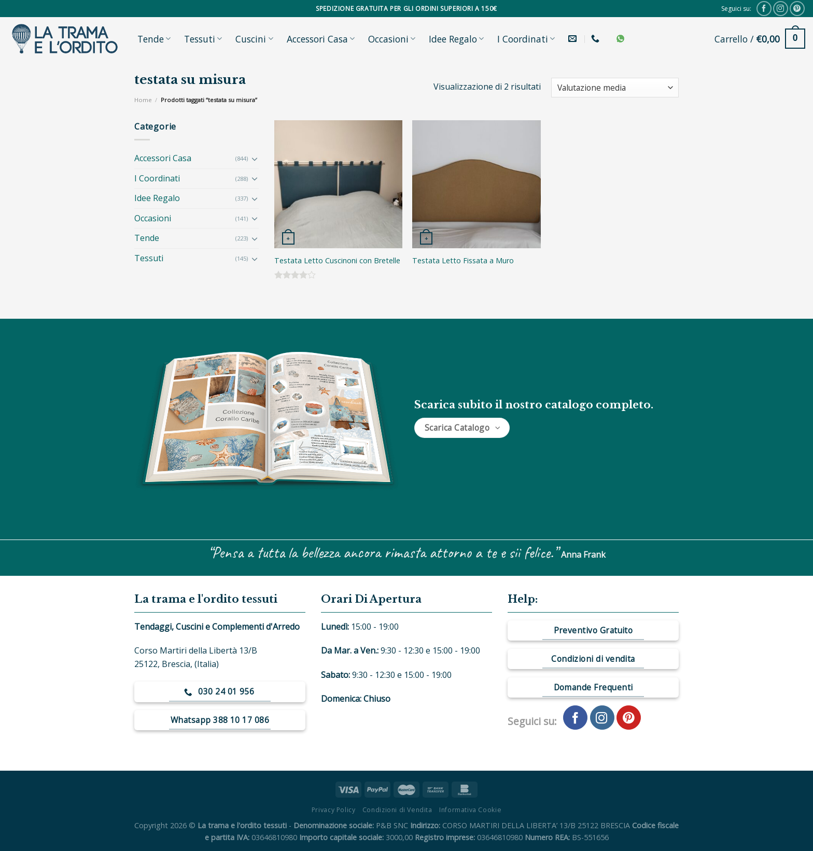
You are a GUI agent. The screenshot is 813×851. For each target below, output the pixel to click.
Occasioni (391, 39)
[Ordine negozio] (615, 88)
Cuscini (254, 39)
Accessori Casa (321, 39)
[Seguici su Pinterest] (797, 8)
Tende (154, 39)
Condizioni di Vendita (397, 809)
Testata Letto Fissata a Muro (463, 260)
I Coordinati (526, 39)
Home (143, 100)
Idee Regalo (456, 39)
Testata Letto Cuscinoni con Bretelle (337, 260)
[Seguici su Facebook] (764, 8)
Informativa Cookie (470, 809)
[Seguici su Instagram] (780, 8)
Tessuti (203, 39)
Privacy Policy (334, 809)
